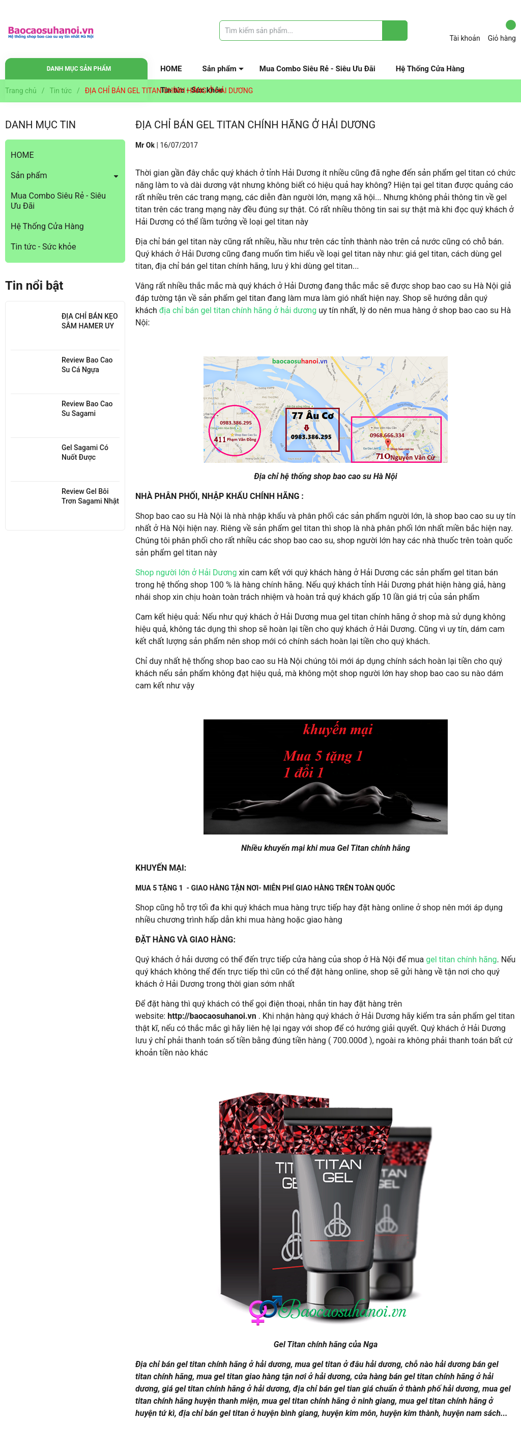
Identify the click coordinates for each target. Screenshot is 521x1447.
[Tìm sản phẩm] (313, 30)
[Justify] (395, 30)
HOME (171, 68)
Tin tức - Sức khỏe (43, 247)
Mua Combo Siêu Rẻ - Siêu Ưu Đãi (317, 68)
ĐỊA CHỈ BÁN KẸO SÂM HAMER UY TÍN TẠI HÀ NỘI (90, 326)
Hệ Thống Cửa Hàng (430, 68)
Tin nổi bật (34, 286)
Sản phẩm (219, 68)
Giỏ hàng (502, 31)
